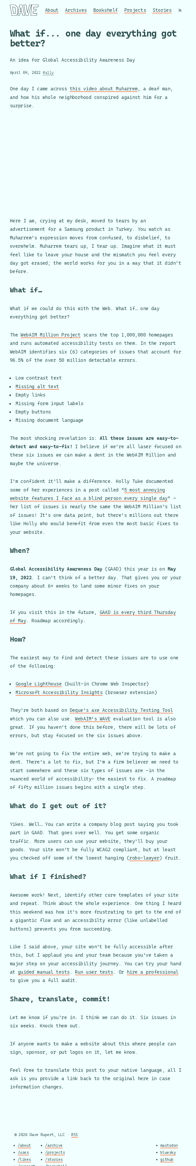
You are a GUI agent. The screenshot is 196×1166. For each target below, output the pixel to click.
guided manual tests (44, 972)
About (52, 10)
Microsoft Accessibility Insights (59, 692)
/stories (54, 1159)
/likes (24, 1159)
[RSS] (180, 10)
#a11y (48, 72)
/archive (54, 1145)
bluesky (168, 1152)
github (167, 1159)
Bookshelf (105, 10)
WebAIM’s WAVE (92, 718)
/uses (23, 1152)
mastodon (169, 1145)
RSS (74, 1134)
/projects (55, 1152)
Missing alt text (37, 386)
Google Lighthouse (39, 683)
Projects (135, 10)
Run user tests (94, 972)
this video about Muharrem (104, 88)
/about (24, 1145)
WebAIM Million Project (50, 335)
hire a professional (153, 972)
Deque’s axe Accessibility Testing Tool (121, 710)
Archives (76, 10)
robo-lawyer (144, 858)
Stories (162, 10)
